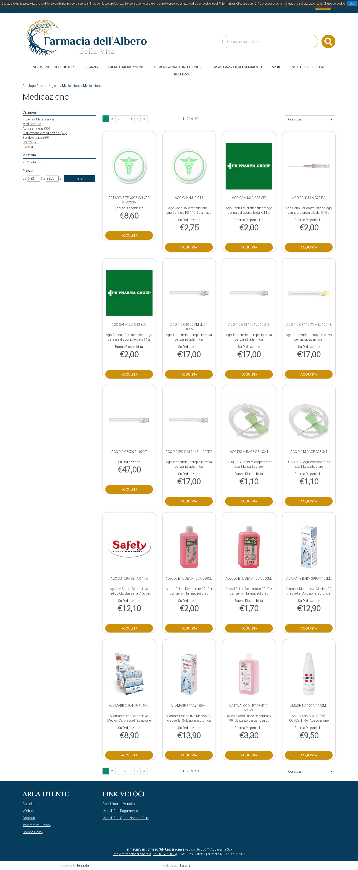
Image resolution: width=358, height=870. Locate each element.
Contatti (29, 818)
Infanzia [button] (91, 67)
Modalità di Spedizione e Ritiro (126, 818)
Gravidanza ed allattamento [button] (237, 67)
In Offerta (32, 162)
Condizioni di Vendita (119, 804)
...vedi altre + (31, 147)
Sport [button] (277, 67)
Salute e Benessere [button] (308, 67)
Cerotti (31, 142)
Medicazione (32, 124)
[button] (310, 119)
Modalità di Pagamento (120, 811)
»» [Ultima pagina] (144, 118)
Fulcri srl (186, 865)
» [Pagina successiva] (137, 118)
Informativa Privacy (37, 825)
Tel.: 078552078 (164, 854)
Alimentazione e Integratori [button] (178, 67)
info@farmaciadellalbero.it (132, 854)
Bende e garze (36, 137)
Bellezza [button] (182, 74)
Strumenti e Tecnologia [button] (54, 67)
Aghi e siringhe (36, 128)
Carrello (28, 804)
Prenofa (83, 865)
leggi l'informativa (223, 3)
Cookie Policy (33, 832)
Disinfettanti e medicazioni (45, 133)
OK (352, 3)
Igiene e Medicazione (65, 86)
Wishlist (28, 811)
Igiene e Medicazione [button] (126, 67)
